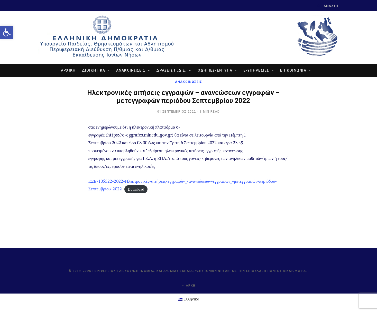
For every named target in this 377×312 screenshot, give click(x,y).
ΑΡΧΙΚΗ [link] (68, 70)
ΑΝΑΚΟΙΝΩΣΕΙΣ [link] (130, 70)
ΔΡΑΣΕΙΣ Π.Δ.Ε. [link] (171, 70)
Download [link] (136, 189)
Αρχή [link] (188, 285)
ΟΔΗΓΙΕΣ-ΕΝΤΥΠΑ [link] (215, 70)
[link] (6, 32)
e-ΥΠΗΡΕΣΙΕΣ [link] (256, 70)
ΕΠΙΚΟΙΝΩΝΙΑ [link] (293, 70)
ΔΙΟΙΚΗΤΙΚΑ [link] (93, 70)
